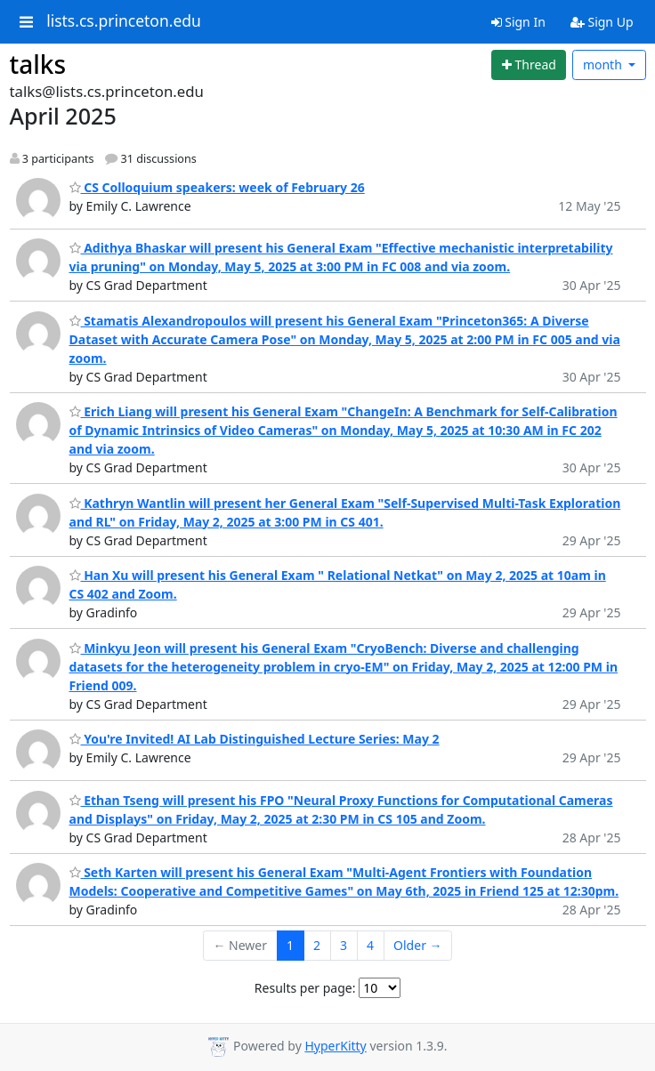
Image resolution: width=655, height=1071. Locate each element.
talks (38, 64)
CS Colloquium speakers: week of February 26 (217, 187)
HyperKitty (335, 1045)
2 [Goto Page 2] (316, 945)
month (604, 64)
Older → (417, 945)
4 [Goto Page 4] (370, 945)
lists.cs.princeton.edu (123, 21)
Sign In (518, 21)
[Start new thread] (528, 65)
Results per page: (305, 987)
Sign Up (602, 21)
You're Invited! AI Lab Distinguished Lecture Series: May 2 (254, 738)
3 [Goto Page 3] (343, 945)
